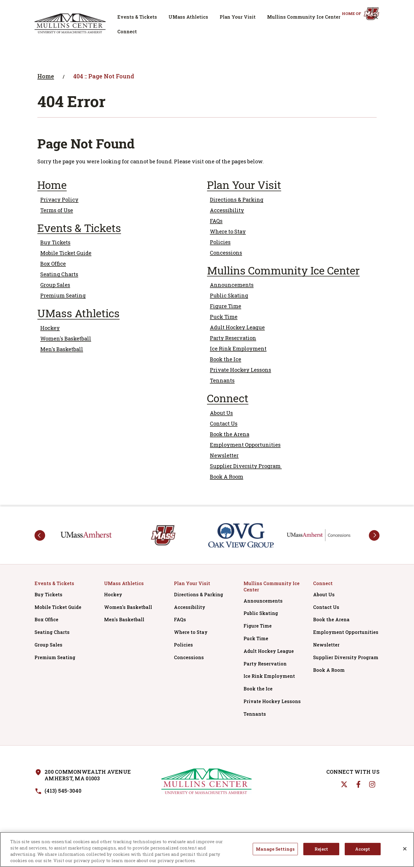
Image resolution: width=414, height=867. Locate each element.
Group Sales (55, 284)
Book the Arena (229, 434)
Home (45, 76)
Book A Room (226, 476)
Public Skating (229, 295)
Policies (220, 242)
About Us (221, 412)
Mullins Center (70, 23)
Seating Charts (59, 274)
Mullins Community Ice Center (303, 17)
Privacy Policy (59, 199)
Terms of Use (56, 210)
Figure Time (225, 306)
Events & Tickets (137, 17)
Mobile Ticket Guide (65, 252)
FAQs (216, 220)
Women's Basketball (65, 338)
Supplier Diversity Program (246, 465)
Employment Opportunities (245, 444)
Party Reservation (233, 337)
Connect (127, 31)
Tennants (222, 380)
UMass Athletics (188, 17)
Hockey (50, 327)
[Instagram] (372, 784)
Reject (321, 849)
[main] (207, 276)
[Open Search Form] (375, 16)
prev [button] (39, 535)
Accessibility (227, 210)
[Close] (404, 849)
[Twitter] (344, 784)
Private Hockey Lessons (240, 369)
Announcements (232, 284)
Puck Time (223, 316)
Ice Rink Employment (238, 348)
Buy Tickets (55, 242)
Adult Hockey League (237, 327)
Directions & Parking (236, 199)
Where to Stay (228, 231)
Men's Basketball (61, 349)
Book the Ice (225, 359)
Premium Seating (63, 295)
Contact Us (223, 423)
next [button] (374, 535)
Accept (362, 849)
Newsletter (224, 455)
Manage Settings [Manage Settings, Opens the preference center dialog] (275, 849)
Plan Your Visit (238, 17)
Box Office (53, 263)
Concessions (226, 252)
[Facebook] (358, 784)
